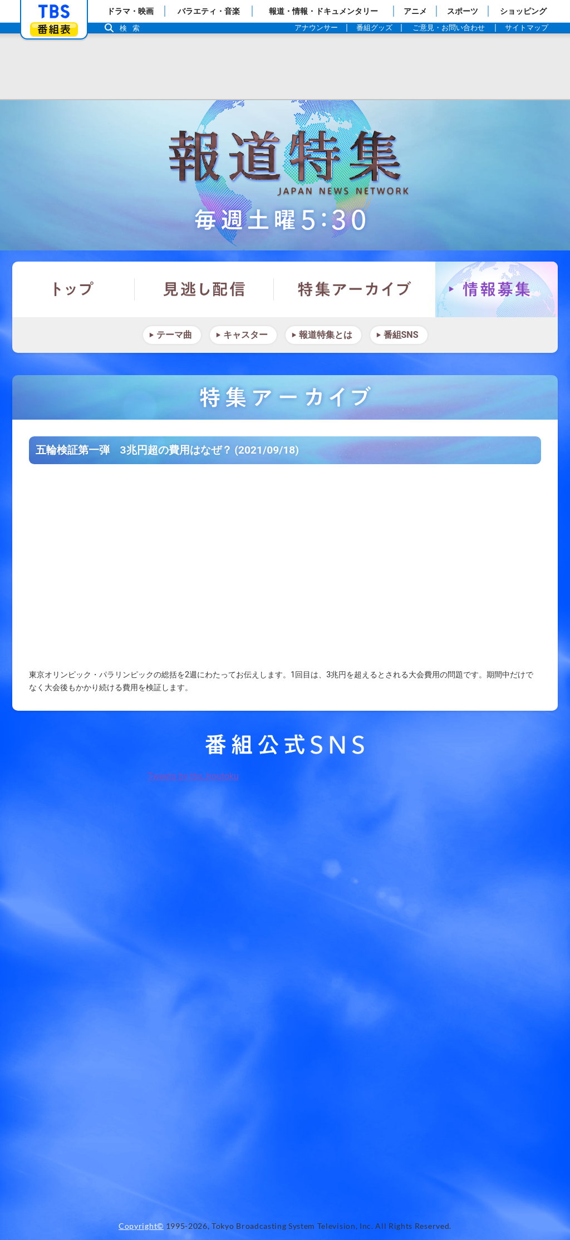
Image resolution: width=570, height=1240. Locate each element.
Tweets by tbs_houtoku (193, 776)
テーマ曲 (174, 334)
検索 (132, 28)
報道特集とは (325, 334)
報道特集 (285, 175)
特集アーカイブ (354, 289)
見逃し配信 (204, 289)
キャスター (245, 334)
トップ (73, 289)
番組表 (54, 29)
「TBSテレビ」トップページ (54, 11)
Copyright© (141, 1226)
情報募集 (496, 289)
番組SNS (401, 334)
